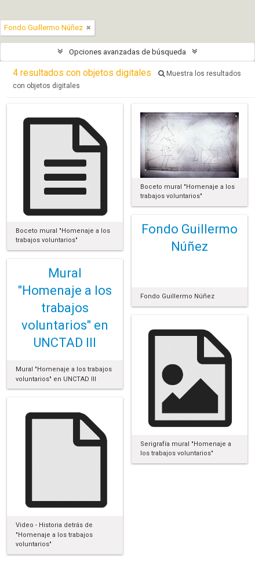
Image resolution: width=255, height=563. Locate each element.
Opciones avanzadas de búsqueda (127, 51)
